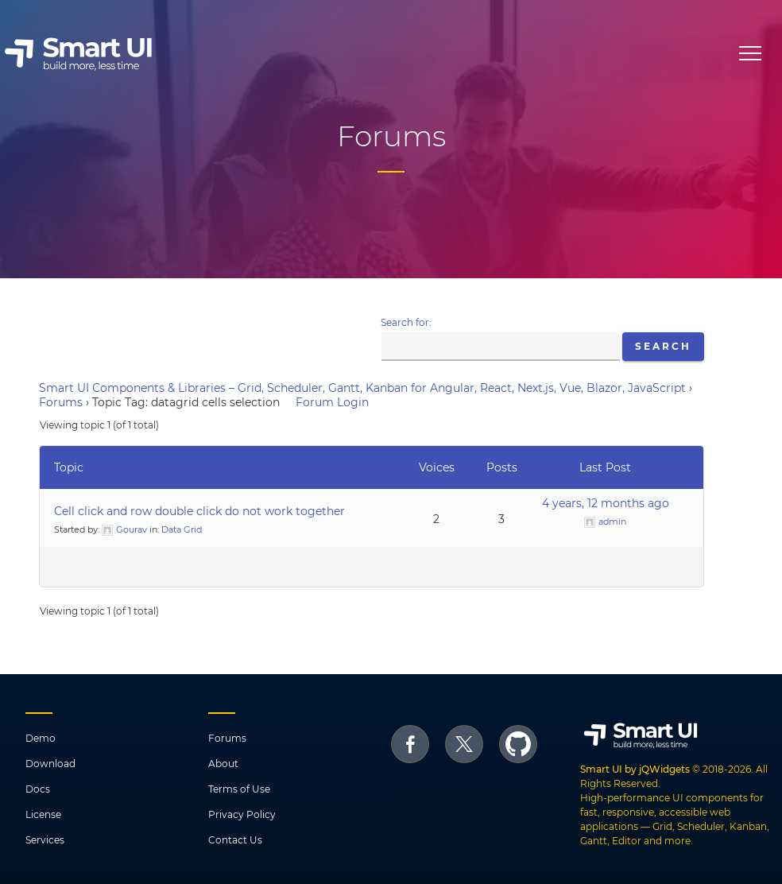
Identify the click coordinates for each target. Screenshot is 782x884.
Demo (40, 738)
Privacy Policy (242, 814)
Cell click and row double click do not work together (199, 511)
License (43, 814)
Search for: (406, 322)
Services (44, 840)
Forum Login (332, 402)
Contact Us (235, 840)
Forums (61, 402)
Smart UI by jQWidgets (635, 769)
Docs (37, 789)
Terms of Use (239, 789)
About (223, 764)
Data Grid (181, 529)
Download (50, 764)
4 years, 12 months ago (605, 503)
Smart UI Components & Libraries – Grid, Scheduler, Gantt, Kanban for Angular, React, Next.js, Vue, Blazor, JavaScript (362, 388)
